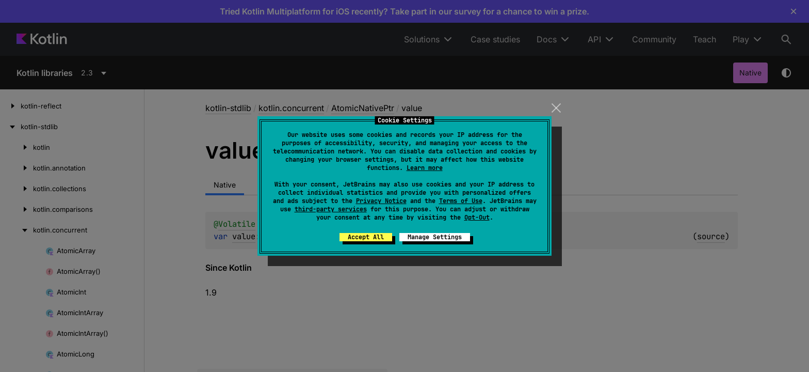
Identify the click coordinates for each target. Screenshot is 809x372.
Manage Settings (435, 237)
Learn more (425, 168)
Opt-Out (477, 217)
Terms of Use (460, 201)
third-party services (331, 209)
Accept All (366, 237)
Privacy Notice (381, 201)
